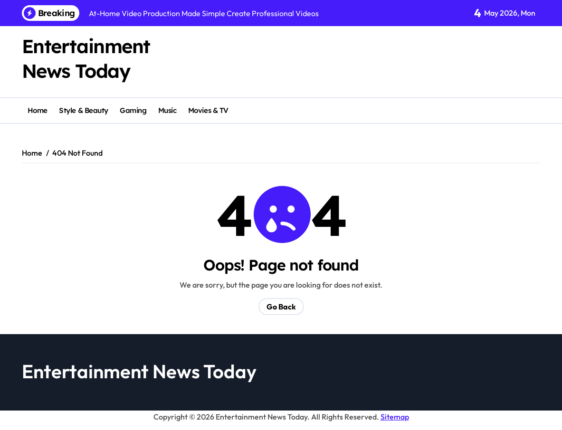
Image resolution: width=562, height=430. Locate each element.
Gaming (133, 110)
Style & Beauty (83, 110)
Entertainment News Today (139, 371)
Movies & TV (208, 110)
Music (167, 110)
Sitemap (395, 416)
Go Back (281, 306)
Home (38, 110)
